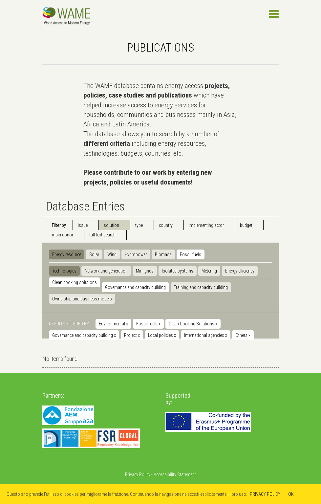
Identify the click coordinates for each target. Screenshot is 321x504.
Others (242, 335)
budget (246, 225)
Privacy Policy (137, 474)
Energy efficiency (239, 271)
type (139, 225)
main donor (62, 234)
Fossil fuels (190, 254)
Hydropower (136, 254)
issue (83, 225)
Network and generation (106, 271)
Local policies (162, 335)
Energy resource (66, 254)
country (166, 225)
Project (132, 335)
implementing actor (206, 225)
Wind (112, 254)
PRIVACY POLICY (265, 494)
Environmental (113, 323)
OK (291, 494)
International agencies (205, 335)
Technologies (64, 271)
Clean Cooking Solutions (193, 323)
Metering (209, 271)
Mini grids (145, 271)
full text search (102, 234)
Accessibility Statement (175, 474)
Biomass (163, 254)
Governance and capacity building (135, 287)
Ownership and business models (82, 298)
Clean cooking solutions (74, 282)
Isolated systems (177, 271)
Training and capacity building (201, 287)
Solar (94, 254)
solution (111, 225)
